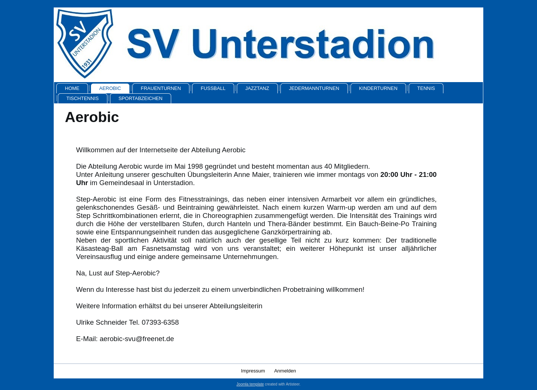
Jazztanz (257, 88)
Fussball (213, 88)
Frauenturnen (161, 88)
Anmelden (285, 371)
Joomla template (250, 384)
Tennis (426, 88)
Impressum (253, 371)
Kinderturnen (378, 88)
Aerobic (110, 88)
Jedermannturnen (314, 88)
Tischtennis (82, 98)
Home (72, 88)
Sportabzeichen (141, 98)
